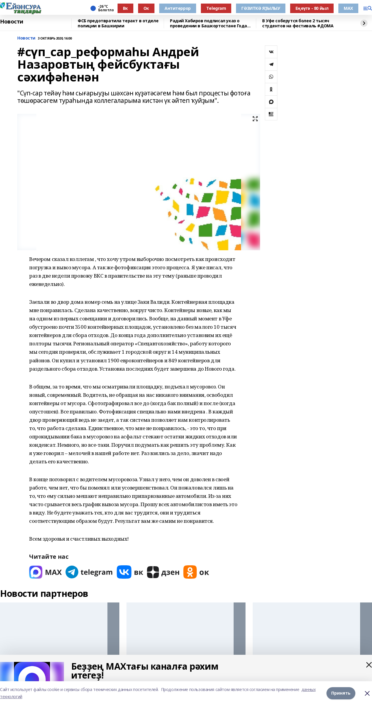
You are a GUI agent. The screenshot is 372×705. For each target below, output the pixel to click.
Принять (341, 693)
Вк (125, 8)
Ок (146, 8)
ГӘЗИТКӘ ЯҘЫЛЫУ (260, 8)
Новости (11, 21)
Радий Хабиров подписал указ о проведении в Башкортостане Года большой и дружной (208, 23)
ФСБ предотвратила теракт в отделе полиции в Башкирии (118, 23)
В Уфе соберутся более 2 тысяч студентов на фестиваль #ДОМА (297, 23)
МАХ (348, 8)
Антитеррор (178, 8)
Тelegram (216, 8)
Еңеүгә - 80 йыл (312, 8)
